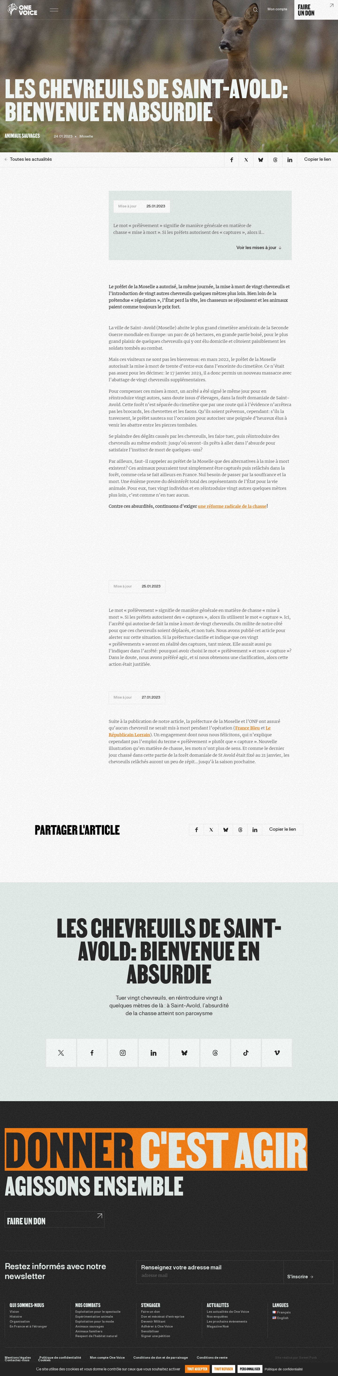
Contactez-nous (17, 1360)
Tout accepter (197, 1369)
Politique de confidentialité (60, 1358)
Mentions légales (18, 1358)
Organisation (20, 1321)
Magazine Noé (218, 1326)
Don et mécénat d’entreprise (162, 1317)
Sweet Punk (308, 1358)
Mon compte (277, 9)
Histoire (16, 1317)
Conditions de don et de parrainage (160, 1358)
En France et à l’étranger (28, 1326)
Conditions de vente (212, 1358)
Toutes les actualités (28, 159)
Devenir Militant (153, 1321)
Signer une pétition (155, 1336)
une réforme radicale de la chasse (232, 506)
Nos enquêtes (217, 1317)
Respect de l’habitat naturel (96, 1336)
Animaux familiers (88, 1331)
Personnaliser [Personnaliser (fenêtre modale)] (250, 1369)
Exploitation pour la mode (94, 1321)
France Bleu (247, 728)
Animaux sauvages (89, 1326)
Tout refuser (223, 1369)
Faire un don (150, 1312)
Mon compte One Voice (107, 1358)
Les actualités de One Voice (228, 1312)
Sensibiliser (150, 1331)
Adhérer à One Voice (157, 1326)
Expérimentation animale (94, 1317)
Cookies (44, 1360)
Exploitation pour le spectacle (97, 1312)
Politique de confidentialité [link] (284, 1369)
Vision (14, 1312)
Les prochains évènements (227, 1321)
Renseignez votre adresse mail (181, 1268)
